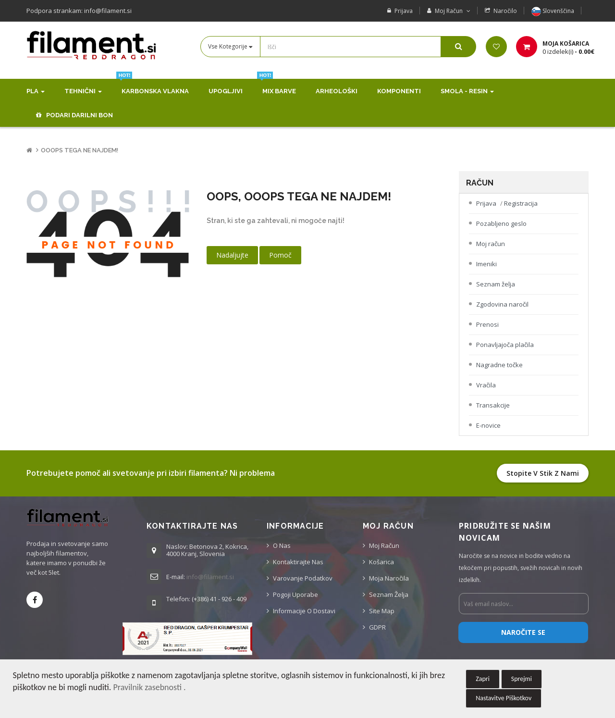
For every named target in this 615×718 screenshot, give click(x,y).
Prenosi (487, 324)
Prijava (403, 11)
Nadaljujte (232, 255)
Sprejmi (521, 679)
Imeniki (486, 264)
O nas (282, 545)
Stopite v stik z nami (542, 473)
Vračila (486, 385)
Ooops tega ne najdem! (79, 150)
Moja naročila (389, 578)
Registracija (521, 203)
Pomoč (280, 255)
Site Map (381, 611)
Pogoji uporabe (295, 594)
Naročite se (523, 632)
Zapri (483, 679)
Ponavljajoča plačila (505, 344)
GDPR (377, 627)
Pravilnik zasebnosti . (149, 687)
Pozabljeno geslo (501, 223)
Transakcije (493, 405)
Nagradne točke (499, 364)
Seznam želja (495, 284)
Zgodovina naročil (502, 304)
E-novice (488, 425)
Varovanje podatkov (302, 578)
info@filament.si (210, 576)
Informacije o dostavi (304, 611)
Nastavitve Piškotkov (503, 698)
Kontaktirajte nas (298, 561)
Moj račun (490, 243)
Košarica (381, 561)
